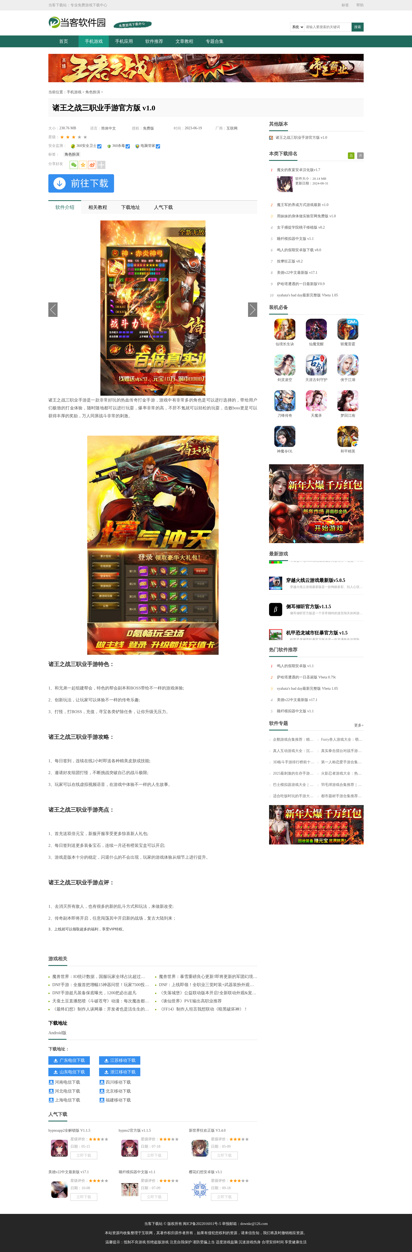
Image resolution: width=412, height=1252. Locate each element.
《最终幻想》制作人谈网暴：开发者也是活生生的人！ (98, 1009)
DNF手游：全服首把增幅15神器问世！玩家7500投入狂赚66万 (100, 985)
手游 (82, 400)
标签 (345, 5)
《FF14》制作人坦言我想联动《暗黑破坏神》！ (203, 1009)
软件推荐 (154, 41)
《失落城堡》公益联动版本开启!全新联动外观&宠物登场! (207, 993)
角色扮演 (92, 92)
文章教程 (184, 41)
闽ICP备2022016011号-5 (202, 1224)
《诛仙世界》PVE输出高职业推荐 (190, 1001)
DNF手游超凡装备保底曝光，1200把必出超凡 (94, 993)
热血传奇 (129, 400)
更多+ (359, 725)
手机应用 (124, 41)
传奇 (126, 700)
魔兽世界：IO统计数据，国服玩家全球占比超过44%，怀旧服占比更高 (96, 977)
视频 (92, 784)
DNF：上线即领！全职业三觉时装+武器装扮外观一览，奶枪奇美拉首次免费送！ (206, 985)
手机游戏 (94, 41)
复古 (151, 918)
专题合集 (215, 41)
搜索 (357, 27)
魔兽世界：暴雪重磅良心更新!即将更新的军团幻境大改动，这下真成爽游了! (208, 977)
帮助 (360, 5)
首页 (63, 41)
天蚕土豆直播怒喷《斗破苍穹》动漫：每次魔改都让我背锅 (100, 1001)
